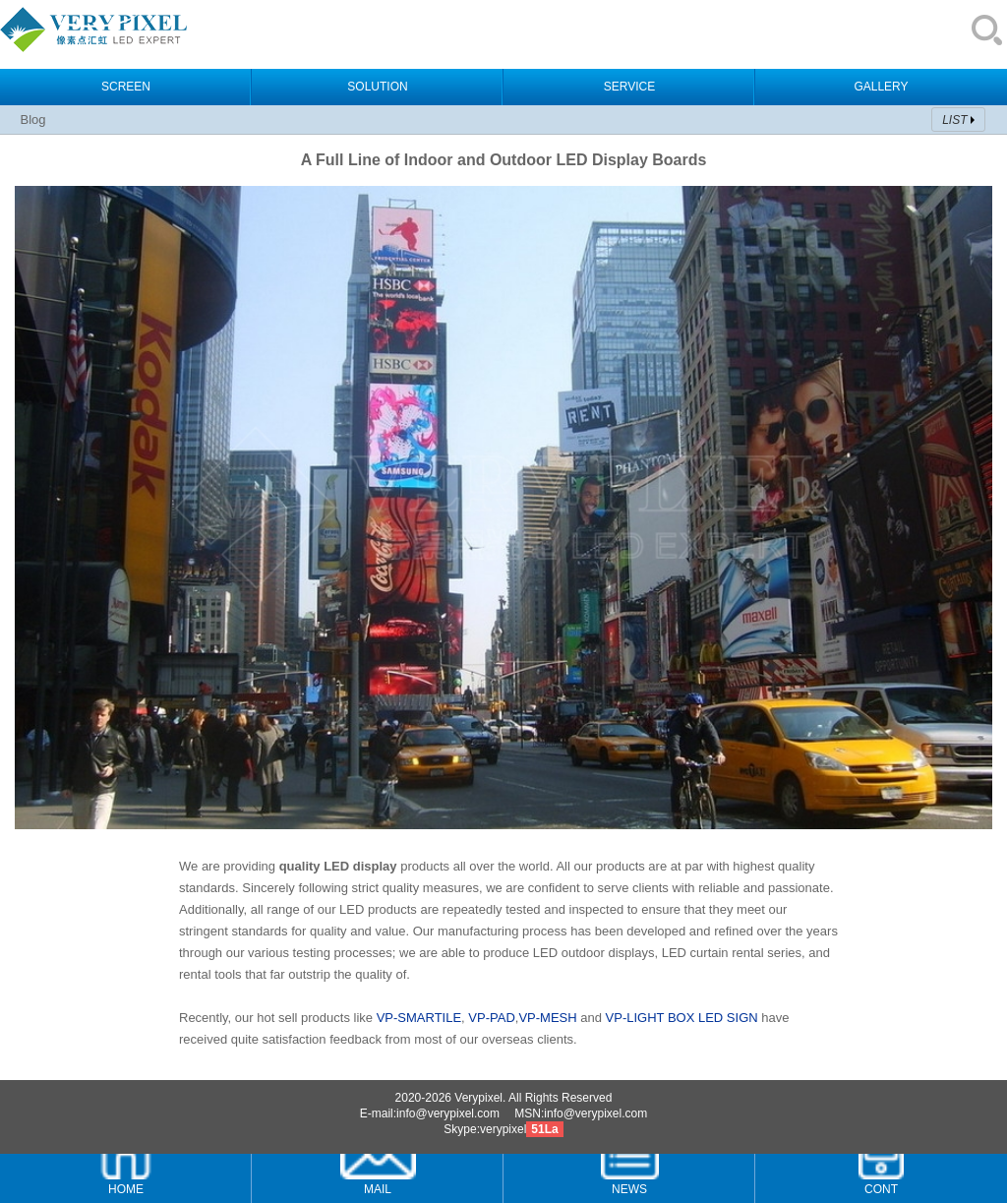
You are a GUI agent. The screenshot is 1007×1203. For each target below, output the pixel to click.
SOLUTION (377, 86)
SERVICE (629, 86)
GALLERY (881, 86)
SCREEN (125, 86)
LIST (954, 120)
